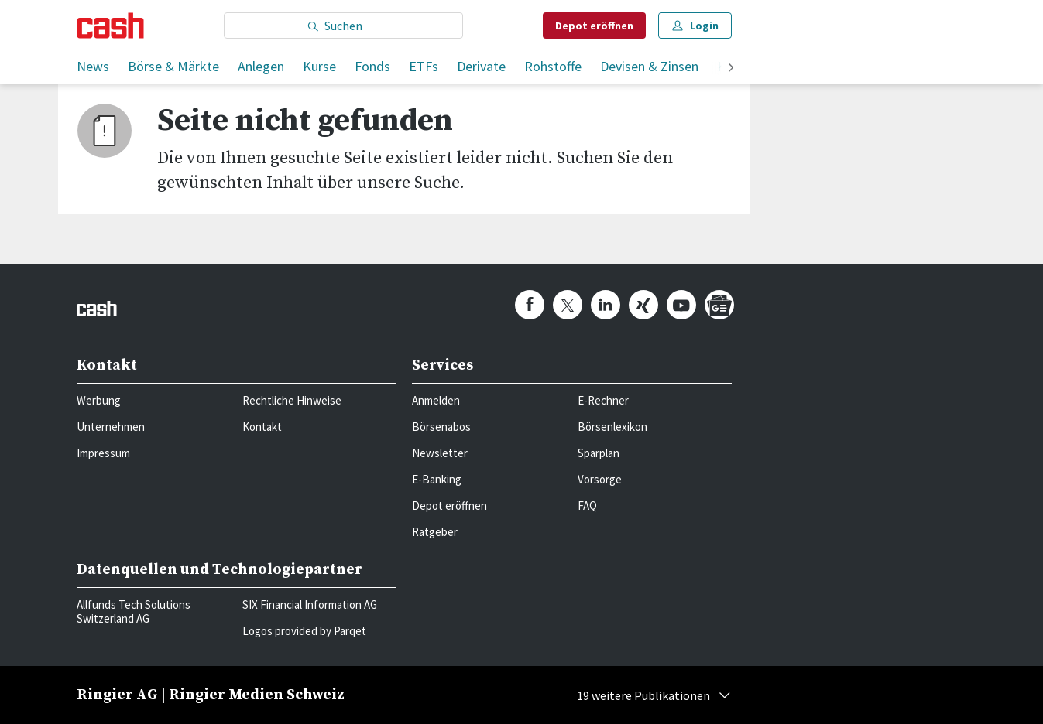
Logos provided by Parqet (304, 630)
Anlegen (261, 66)
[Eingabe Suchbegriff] (343, 25)
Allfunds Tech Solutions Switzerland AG (133, 611)
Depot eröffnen (449, 505)
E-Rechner (603, 400)
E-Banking (436, 479)
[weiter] (731, 68)
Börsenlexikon (612, 426)
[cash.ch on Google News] (719, 304)
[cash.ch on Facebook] (529, 304)
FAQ (587, 505)
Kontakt (262, 426)
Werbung (99, 400)
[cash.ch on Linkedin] (605, 304)
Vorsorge (600, 479)
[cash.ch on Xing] (643, 304)
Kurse (319, 66)
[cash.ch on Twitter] (567, 304)
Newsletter (440, 453)
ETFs (423, 66)
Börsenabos (441, 426)
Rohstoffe (553, 66)
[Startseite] (110, 25)
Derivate (481, 66)
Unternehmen (111, 426)
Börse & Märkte (173, 66)
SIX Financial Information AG (309, 604)
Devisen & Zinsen (649, 66)
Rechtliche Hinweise (291, 400)
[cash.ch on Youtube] (681, 304)
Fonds (372, 66)
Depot (594, 25)
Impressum (103, 453)
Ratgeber (435, 531)
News (93, 66)
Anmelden (436, 400)
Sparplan (598, 453)
